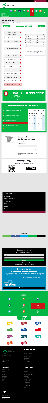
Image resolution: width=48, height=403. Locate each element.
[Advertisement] (24, 182)
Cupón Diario (26, 377)
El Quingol (36, 14)
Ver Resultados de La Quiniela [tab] (12, 123)
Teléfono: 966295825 (6, 360)
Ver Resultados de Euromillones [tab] (13, 115)
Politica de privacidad (6, 395)
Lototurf (40, 14)
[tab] (5, 10)
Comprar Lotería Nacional (9, 198)
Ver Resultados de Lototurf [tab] (11, 128)
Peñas (5, 203)
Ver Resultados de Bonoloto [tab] (12, 113)
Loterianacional (11, 14)
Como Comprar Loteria (28, 351)
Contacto (25, 359)
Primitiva (24, 14)
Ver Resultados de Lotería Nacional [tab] (13, 110)
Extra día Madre (9, 338)
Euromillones (19, 14)
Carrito (5, 208)
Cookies (3, 398)
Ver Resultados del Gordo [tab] (11, 120)
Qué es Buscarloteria (28, 353)
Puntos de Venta (30, 1)
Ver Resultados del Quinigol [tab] (12, 125)
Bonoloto (15, 14)
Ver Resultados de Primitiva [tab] (12, 118)
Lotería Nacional (5, 369)
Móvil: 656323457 (5, 361)
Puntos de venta (27, 361)
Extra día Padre (23, 338)
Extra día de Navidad (24, 345)
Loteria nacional (9, 301)
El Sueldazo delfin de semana (23, 332)
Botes (44, 14)
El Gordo (28, 14)
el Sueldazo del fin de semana (29, 374)
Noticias (6, 206)
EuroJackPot (26, 369)
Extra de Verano (9, 345)
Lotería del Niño (7, 196)
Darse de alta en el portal (24, 287)
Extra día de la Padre (28, 380)
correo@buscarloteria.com (7, 362)
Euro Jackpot (9, 325)
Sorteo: (3, 22)
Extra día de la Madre (28, 379)
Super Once (24, 325)
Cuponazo (26, 376)
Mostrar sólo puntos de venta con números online (26, 142)
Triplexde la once (38, 325)
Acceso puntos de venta (10, 211)
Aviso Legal (4, 393)
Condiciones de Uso (6, 397)
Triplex (25, 372)
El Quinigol (9, 313)
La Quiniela (32, 14)
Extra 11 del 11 (38, 338)
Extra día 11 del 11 (27, 383)
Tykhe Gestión (26, 358)
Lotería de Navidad (8, 193)
